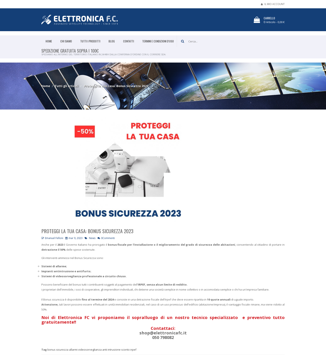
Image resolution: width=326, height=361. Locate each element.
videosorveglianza (90, 349)
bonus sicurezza (57, 349)
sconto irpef (128, 349)
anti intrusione (111, 349)
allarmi (73, 349)
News (92, 238)
